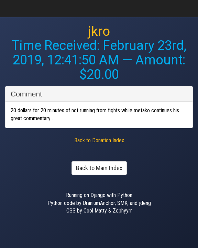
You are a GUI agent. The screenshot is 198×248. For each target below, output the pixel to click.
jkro (99, 31)
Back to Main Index (99, 168)
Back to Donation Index (99, 140)
